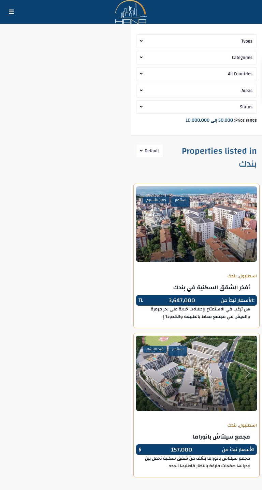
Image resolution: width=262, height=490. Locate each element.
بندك (231, 276)
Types (246, 41)
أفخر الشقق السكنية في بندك (211, 287)
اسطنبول (248, 276)
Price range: (245, 120)
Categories (242, 57)
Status (246, 107)
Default (152, 151)
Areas (247, 91)
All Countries (240, 74)
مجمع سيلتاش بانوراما (221, 436)
